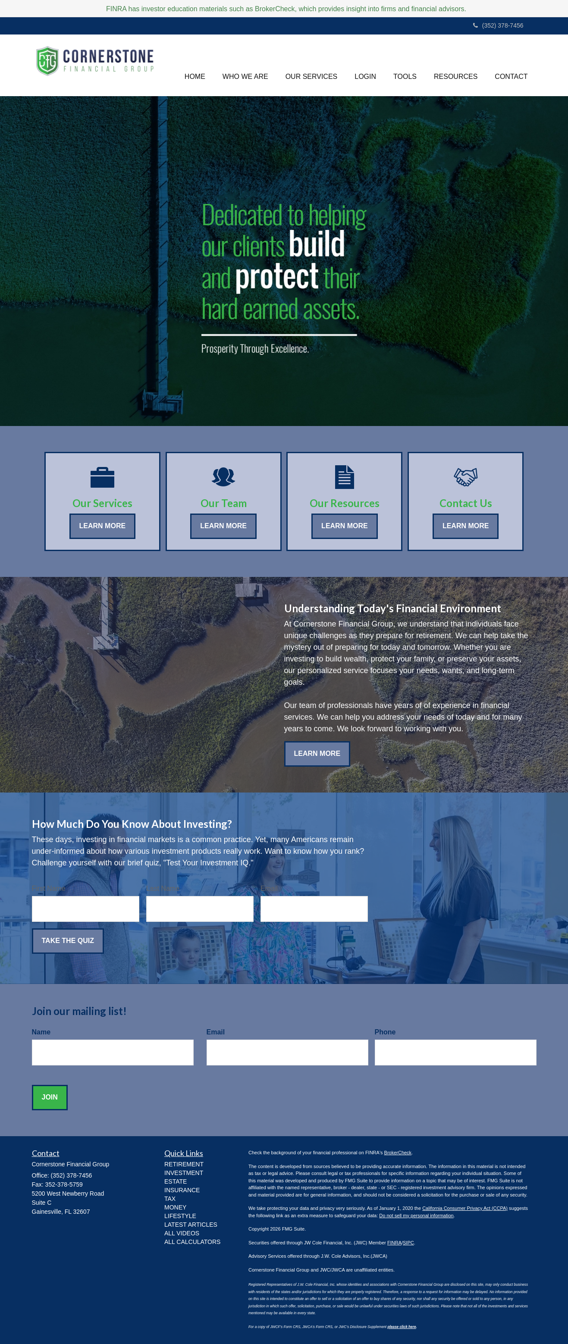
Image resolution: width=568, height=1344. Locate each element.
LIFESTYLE (180, 1215)
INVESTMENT (183, 1172)
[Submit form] (68, 941)
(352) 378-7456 (498, 25)
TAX (170, 1198)
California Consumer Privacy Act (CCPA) (465, 1208)
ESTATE (175, 1181)
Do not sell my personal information (416, 1215)
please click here (401, 1327)
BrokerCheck (398, 1152)
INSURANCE (182, 1190)
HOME (195, 65)
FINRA (394, 1242)
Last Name (162, 888)
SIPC (408, 1242)
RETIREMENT (184, 1164)
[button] (245, 65)
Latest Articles (190, 1224)
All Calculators (192, 1241)
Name (41, 1032)
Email (269, 888)
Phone (385, 1032)
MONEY (175, 1207)
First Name (49, 888)
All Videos (181, 1233)
